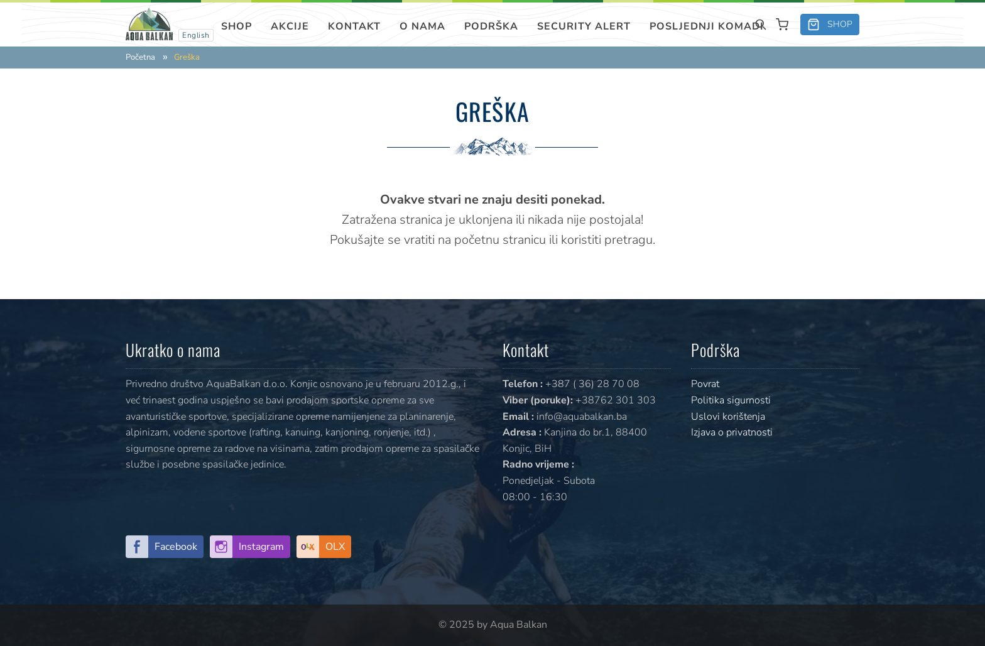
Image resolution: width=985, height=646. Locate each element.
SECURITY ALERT (584, 26)
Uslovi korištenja (728, 417)
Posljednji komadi (707, 26)
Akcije (290, 26)
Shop (236, 26)
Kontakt (354, 26)
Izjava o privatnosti (732, 432)
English (196, 35)
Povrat (705, 384)
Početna (140, 57)
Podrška (491, 26)
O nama (422, 26)
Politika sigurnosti (731, 400)
